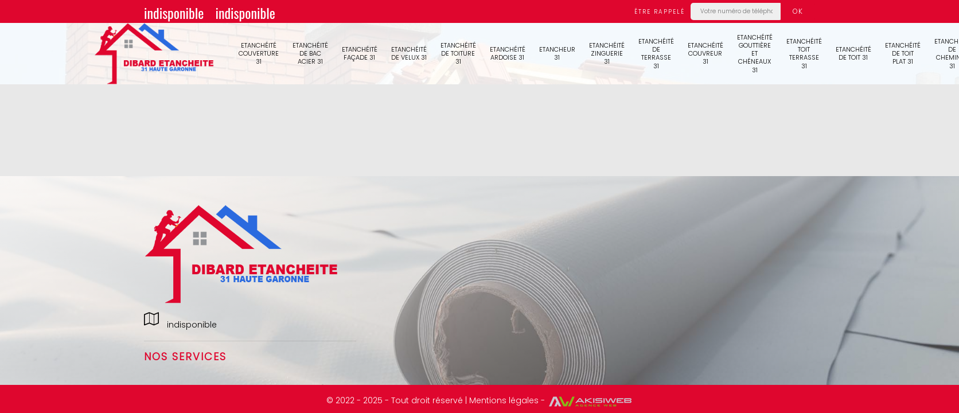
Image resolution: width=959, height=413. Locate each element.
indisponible (174, 12)
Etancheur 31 (557, 53)
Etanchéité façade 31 (359, 53)
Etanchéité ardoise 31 (507, 53)
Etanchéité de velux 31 (409, 53)
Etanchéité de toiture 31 (458, 54)
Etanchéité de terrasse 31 (656, 54)
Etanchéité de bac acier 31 (310, 54)
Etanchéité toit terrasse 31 (804, 54)
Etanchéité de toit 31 (853, 53)
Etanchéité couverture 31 (259, 54)
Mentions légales (504, 400)
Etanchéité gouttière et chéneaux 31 (755, 54)
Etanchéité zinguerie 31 (607, 54)
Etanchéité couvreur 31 (705, 54)
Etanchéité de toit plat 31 (903, 54)
